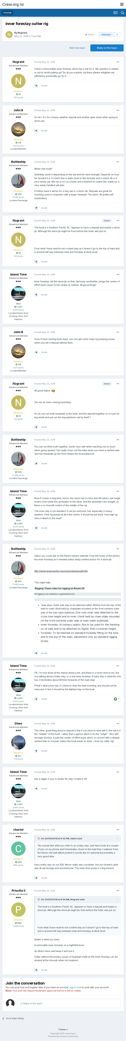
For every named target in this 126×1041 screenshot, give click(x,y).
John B (18, 110)
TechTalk (36, 36)
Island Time (18, 274)
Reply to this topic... (32, 1003)
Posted (44, 62)
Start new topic (77, 47)
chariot (18, 829)
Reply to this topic (107, 47)
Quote (44, 85)
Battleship (18, 161)
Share (89, 34)
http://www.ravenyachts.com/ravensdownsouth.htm (61, 571)
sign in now (75, 987)
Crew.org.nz (13, 4)
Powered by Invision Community (63, 1036)
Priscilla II (18, 890)
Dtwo (18, 723)
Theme (63, 1029)
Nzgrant (22, 32)
